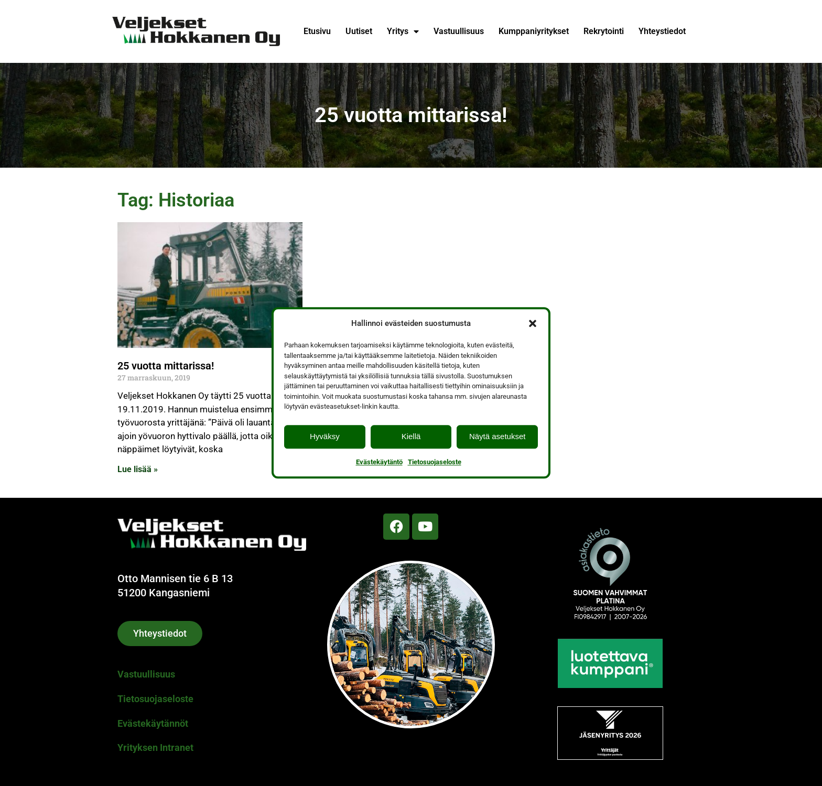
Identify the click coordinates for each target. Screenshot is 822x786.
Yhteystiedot (662, 31)
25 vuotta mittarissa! (165, 365)
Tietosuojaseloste (434, 462)
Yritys (403, 31)
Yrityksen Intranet (155, 747)
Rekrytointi (603, 31)
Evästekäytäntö (379, 462)
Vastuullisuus (459, 31)
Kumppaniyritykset (534, 31)
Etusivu (317, 31)
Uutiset (358, 31)
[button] (532, 323)
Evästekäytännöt (152, 723)
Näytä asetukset (497, 436)
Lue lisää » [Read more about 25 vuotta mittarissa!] (137, 469)
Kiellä (411, 436)
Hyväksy (325, 436)
